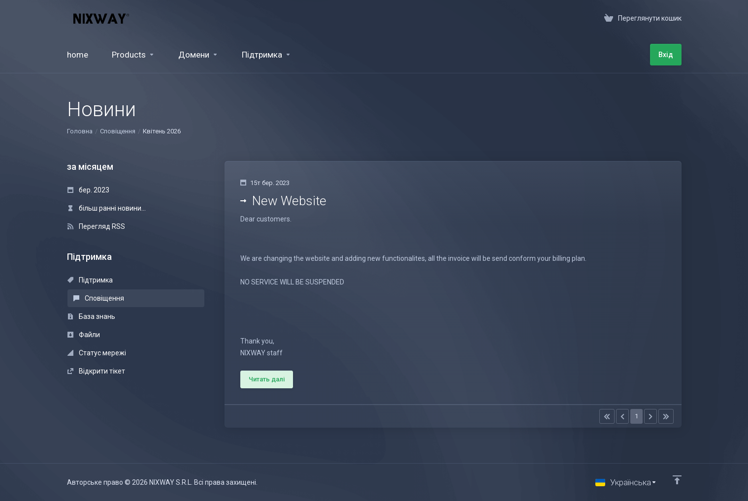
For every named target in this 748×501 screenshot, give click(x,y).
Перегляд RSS (96, 226)
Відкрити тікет (96, 371)
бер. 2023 (88, 190)
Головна (80, 131)
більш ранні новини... (106, 208)
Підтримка (90, 280)
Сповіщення (117, 131)
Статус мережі (96, 353)
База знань (91, 316)
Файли (83, 335)
